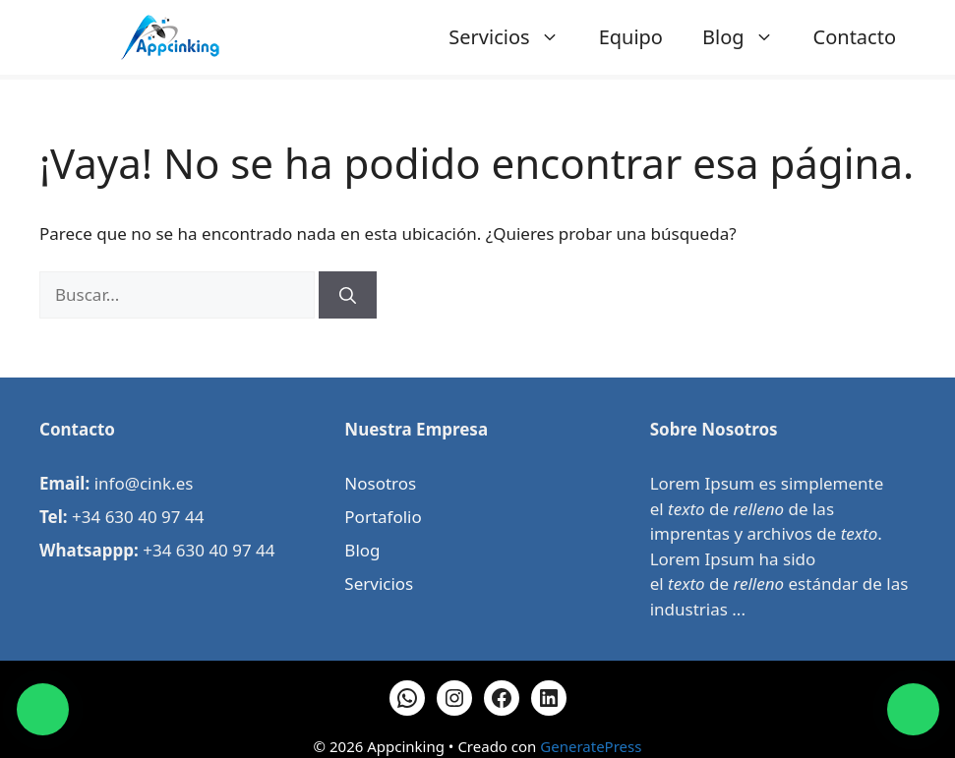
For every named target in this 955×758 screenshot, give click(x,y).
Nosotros (380, 483)
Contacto (854, 37)
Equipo (631, 37)
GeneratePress (590, 746)
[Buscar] (348, 295)
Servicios (513, 37)
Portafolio (382, 516)
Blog (748, 37)
